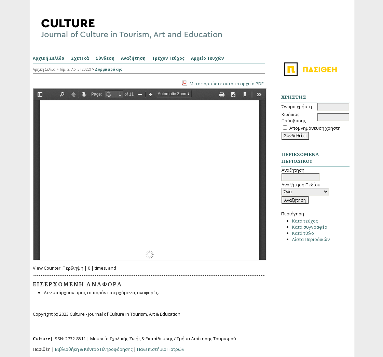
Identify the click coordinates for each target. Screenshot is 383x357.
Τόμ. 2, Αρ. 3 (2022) (75, 69)
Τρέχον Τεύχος (168, 58)
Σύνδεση (105, 58)
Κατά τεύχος (305, 221)
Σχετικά (80, 58)
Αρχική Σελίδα (49, 58)
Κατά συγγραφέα (309, 227)
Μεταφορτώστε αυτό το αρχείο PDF (226, 84)
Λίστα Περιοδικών (311, 239)
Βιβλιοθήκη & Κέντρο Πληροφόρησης (94, 349)
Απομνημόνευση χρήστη (315, 128)
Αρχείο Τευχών (207, 58)
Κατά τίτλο (303, 233)
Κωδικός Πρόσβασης (294, 117)
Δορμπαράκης (108, 69)
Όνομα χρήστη (297, 106)
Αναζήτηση (133, 58)
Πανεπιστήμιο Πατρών (160, 349)
